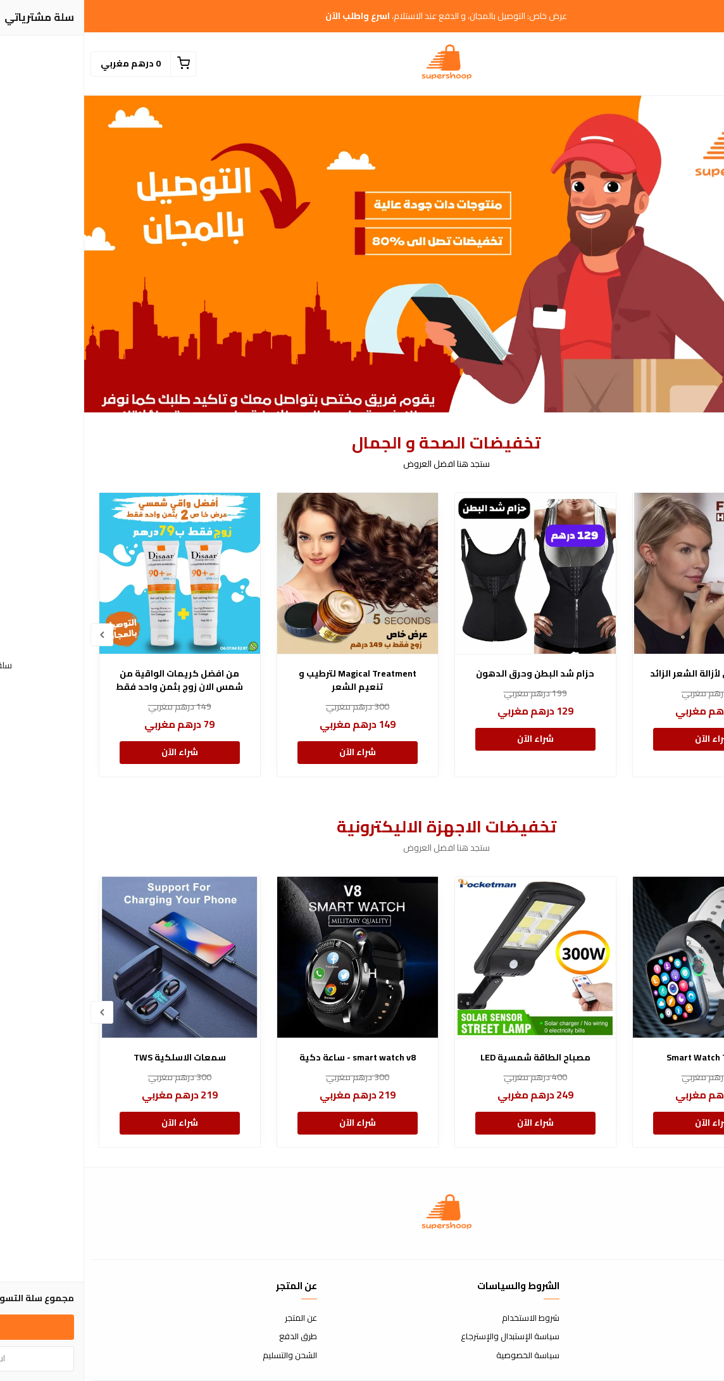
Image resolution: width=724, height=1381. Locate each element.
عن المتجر (217, 1318)
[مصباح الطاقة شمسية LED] (451, 957)
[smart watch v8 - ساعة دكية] (273, 957)
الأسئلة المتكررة (690, 1336)
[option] (629, 634)
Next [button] (17, 634)
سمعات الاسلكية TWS (95, 1057)
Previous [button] (706, 634)
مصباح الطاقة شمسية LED (451, 1057)
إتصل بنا (705, 1318)
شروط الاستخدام (446, 1318)
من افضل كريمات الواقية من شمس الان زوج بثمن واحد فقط (95, 680)
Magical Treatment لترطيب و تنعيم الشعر (273, 680)
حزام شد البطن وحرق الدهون (451, 673)
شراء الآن (629, 738)
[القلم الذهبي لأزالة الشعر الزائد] (629, 573)
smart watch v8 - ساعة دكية (273, 1057)
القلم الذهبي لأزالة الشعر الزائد (629, 673)
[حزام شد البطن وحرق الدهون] (451, 573)
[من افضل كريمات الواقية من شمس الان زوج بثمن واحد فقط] (95, 573)
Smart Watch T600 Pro (628, 1057)
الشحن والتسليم (205, 1355)
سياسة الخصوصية (443, 1355)
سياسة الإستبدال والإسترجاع (426, 1336)
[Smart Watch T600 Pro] (629, 957)
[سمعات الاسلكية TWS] (95, 957)
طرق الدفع (214, 1336)
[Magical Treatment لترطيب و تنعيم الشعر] (273, 573)
